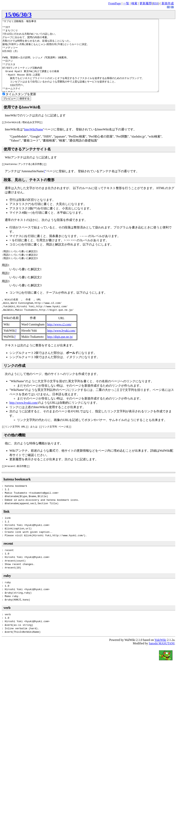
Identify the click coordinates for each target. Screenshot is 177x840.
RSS (155, 3)
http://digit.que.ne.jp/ (60, 351)
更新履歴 (145, 3)
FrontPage (114, 3)
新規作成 (168, 3)
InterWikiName (33, 143)
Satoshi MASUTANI (161, 657)
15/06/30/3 (18, 14)
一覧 (126, 3)
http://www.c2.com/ (59, 338)
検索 (134, 3)
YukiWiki (160, 654)
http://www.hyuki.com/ (61, 345)
